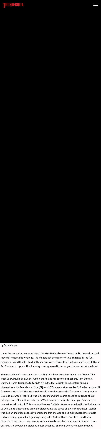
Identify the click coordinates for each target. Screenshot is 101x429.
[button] (95, 5)
